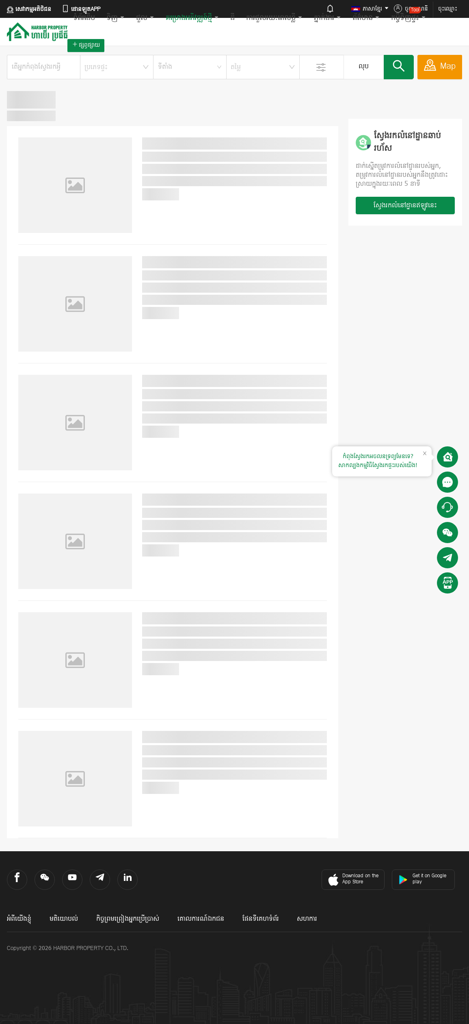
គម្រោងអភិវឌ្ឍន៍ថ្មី (192, 18)
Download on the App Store (352, 879)
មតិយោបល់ (64, 919)
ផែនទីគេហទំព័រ (260, 919)
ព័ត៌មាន (366, 18)
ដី (232, 18)
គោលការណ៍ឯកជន (200, 919)
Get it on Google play (422, 879)
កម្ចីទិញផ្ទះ (408, 15)
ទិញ (115, 18)
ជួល (145, 18)
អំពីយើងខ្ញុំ (19, 919)
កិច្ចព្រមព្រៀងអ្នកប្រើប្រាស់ (127, 919)
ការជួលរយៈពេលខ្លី (274, 18)
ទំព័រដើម (84, 18)
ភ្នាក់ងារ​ (327, 18)
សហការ (307, 919)
